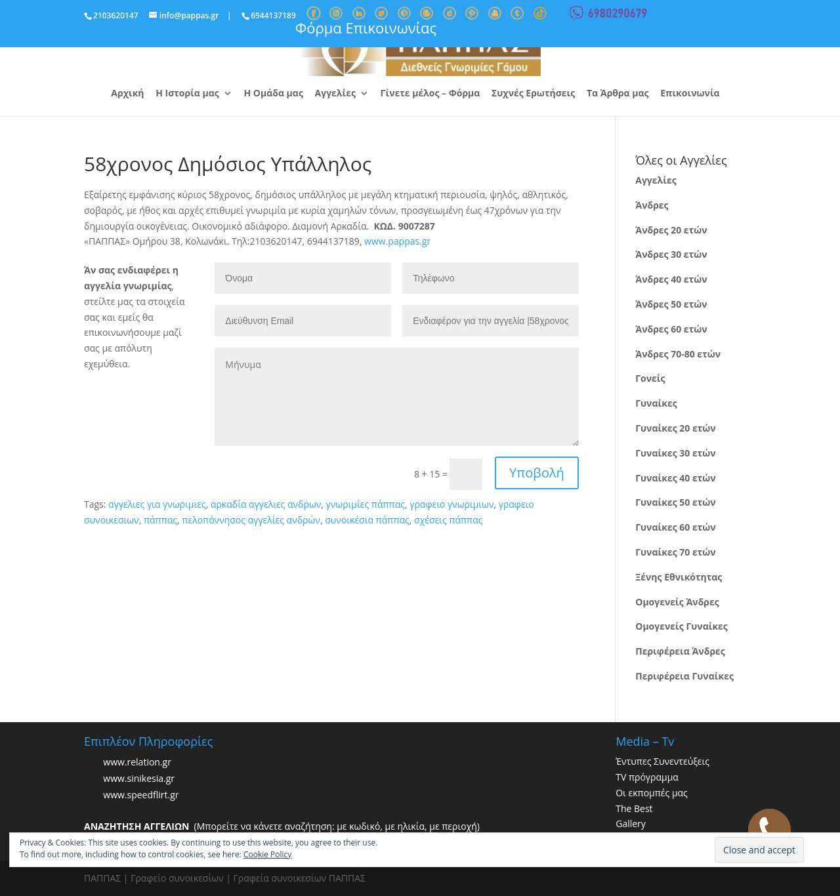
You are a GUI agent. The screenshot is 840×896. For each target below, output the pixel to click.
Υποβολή (536, 472)
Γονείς (650, 378)
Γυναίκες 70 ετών (675, 552)
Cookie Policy (267, 854)
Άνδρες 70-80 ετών (678, 354)
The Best (634, 808)
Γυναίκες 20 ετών (675, 428)
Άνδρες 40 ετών (671, 279)
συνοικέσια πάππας (367, 520)
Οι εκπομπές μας (652, 792)
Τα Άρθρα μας (618, 94)
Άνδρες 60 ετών (671, 329)
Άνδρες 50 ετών (671, 304)
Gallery (631, 823)
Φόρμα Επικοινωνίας (365, 27)
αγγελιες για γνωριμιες (157, 504)
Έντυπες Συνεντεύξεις (662, 761)
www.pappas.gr (397, 241)
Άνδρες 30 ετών (671, 254)
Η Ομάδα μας (273, 94)
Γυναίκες (656, 403)
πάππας (160, 520)
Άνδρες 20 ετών (671, 230)
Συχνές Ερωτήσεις (533, 94)
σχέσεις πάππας (448, 520)
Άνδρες (651, 205)
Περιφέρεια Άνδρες (680, 651)
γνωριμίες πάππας (365, 504)
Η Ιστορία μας (187, 94)
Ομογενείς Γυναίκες (681, 626)
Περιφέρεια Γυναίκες (684, 676)
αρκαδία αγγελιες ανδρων (266, 504)
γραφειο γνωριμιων (452, 504)
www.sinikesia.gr (139, 778)
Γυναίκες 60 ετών (675, 527)
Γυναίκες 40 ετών (675, 478)
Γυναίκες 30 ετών (675, 453)
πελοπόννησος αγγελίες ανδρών (251, 520)
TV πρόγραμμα (647, 777)
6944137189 (273, 15)
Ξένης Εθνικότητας (678, 577)
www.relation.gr (137, 762)
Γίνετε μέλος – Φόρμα (430, 94)
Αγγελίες (335, 94)
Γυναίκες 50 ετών (675, 502)
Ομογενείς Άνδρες (677, 602)
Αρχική (127, 94)
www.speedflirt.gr (140, 794)
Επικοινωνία (689, 94)
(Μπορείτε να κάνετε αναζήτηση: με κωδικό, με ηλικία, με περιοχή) (282, 826)
